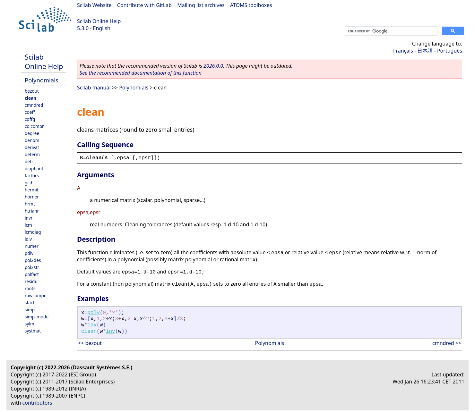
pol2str (32, 267)
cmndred (34, 105)
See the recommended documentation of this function (141, 72)
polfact (32, 274)
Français (403, 50)
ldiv (28, 239)
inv (92, 325)
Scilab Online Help (99, 21)
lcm (28, 225)
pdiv (29, 253)
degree (32, 133)
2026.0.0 (213, 65)
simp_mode (36, 317)
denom (32, 140)
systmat (33, 331)
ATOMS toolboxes (251, 5)
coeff (30, 112)
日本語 (425, 50)
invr (28, 218)
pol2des (33, 260)
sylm (29, 324)
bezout (32, 91)
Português (449, 50)
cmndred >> (446, 343)
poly (93, 313)
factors (32, 175)
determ (32, 154)
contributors (37, 402)
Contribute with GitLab (144, 5)
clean (30, 98)
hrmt (30, 204)
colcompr (34, 126)
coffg (30, 119)
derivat (32, 147)
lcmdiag (33, 232)
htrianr (32, 211)
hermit (32, 190)
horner (32, 197)
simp (30, 310)
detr (29, 161)
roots (30, 288)
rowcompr (35, 295)
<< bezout (90, 343)
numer (32, 246)
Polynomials (41, 80)
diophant (34, 168)
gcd (28, 183)
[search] (390, 31)
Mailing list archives (200, 5)
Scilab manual (94, 87)
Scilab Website (94, 5)
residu (31, 281)
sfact (29, 302)
